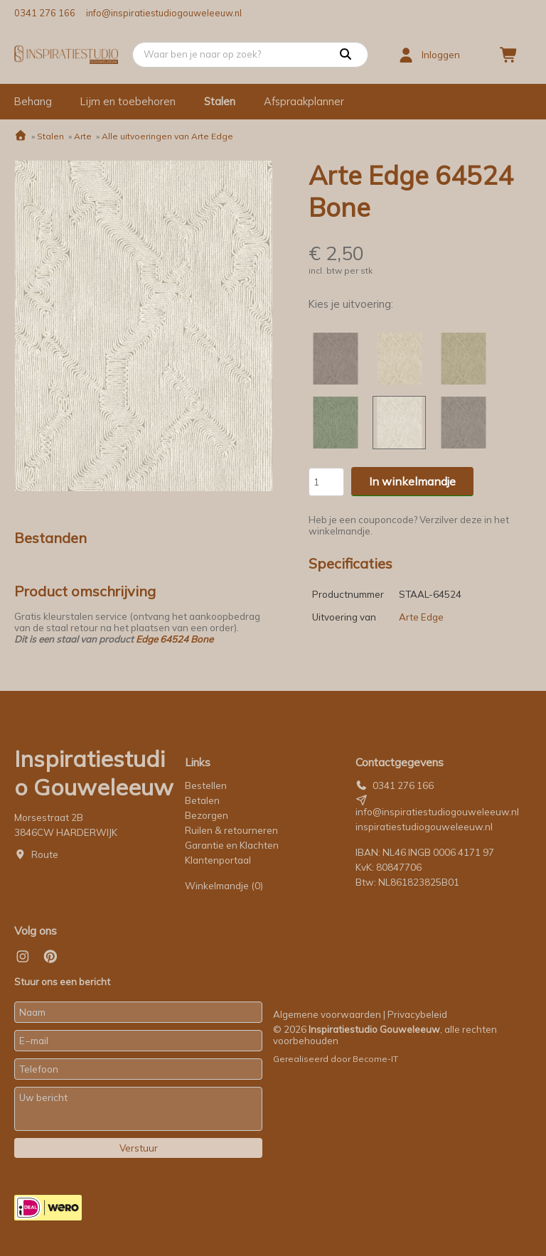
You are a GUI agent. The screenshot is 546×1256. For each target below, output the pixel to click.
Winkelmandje (224, 885)
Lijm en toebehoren (128, 101)
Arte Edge (421, 617)
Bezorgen (206, 815)
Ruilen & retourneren (231, 830)
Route (44, 854)
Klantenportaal (218, 860)
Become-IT (375, 1058)
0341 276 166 (44, 12)
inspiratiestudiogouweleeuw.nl (424, 826)
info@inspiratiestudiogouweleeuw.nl (164, 12)
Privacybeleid (417, 1014)
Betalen (202, 800)
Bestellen (206, 785)
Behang (33, 101)
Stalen (219, 101)
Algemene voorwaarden (327, 1014)
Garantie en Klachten (233, 845)
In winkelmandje (412, 481)
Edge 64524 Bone (174, 639)
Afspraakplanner (304, 101)
